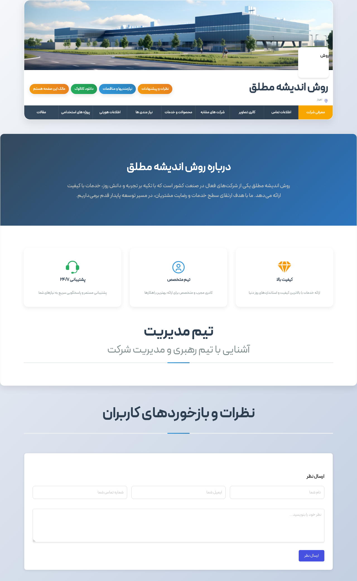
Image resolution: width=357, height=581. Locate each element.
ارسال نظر (311, 556)
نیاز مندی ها (144, 112)
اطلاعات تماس (281, 112)
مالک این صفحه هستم (49, 89)
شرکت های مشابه (213, 112)
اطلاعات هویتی (109, 112)
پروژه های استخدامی (75, 112)
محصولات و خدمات (178, 112)
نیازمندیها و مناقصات (117, 89)
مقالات (41, 112)
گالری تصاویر (247, 112)
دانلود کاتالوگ (83, 89)
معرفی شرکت (315, 112)
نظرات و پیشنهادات (155, 89)
